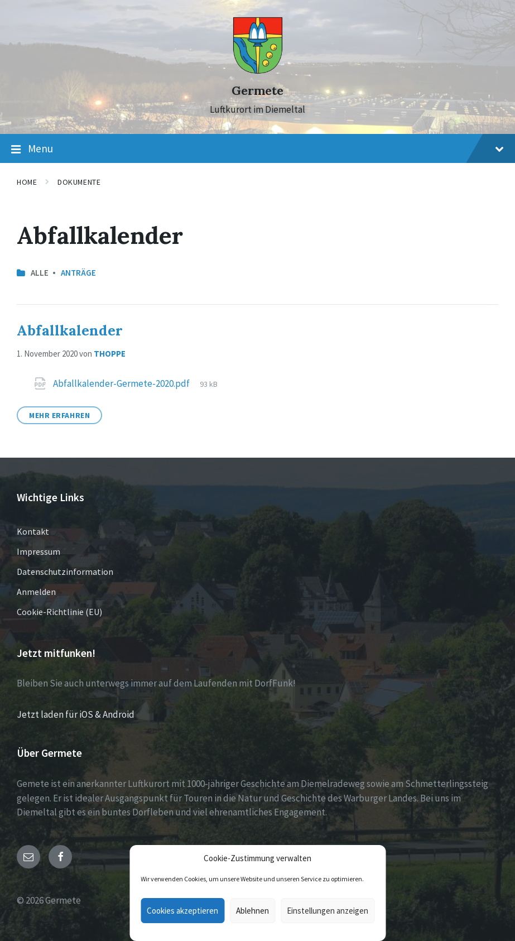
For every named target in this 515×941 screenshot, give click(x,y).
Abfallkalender (70, 330)
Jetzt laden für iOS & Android (75, 714)
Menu (257, 149)
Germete (257, 90)
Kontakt (33, 531)
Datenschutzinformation (65, 571)
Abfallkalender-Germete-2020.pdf (122, 383)
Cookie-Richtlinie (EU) (59, 611)
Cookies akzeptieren (182, 910)
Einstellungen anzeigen (327, 910)
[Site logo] (258, 71)
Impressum (38, 551)
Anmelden (36, 591)
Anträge (78, 272)
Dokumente (78, 182)
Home (27, 182)
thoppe (110, 353)
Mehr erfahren (59, 415)
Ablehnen (252, 910)
